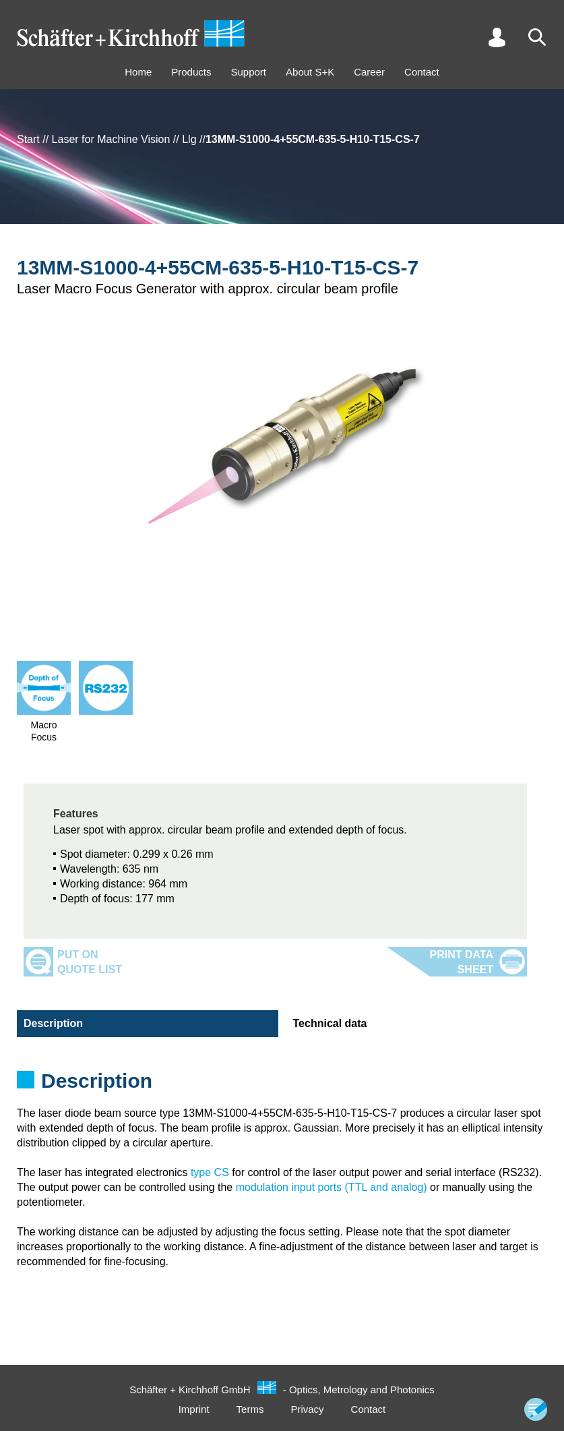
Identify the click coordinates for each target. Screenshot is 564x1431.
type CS (210, 1172)
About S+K (310, 72)
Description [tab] (53, 1023)
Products (191, 72)
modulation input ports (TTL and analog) (331, 1187)
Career (369, 72)
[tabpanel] (282, 1085)
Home (138, 72)
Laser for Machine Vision (111, 139)
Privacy (306, 1409)
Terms (250, 1409)
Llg (189, 139)
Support (248, 72)
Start (28, 139)
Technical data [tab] (330, 1023)
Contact (421, 72)
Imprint (194, 1409)
